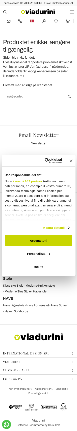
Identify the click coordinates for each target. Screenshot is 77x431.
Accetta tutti (38, 240)
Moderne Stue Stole (18, 291)
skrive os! (65, 62)
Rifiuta (38, 266)
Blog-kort (61, 388)
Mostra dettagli (54, 227)
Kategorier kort (43, 388)
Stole (7, 279)
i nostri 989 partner (27, 181)
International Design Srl (38, 353)
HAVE (8, 298)
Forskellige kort (37, 393)
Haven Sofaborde (16, 311)
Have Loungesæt (37, 305)
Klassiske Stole (13, 285)
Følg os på (38, 379)
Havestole (39, 291)
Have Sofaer (59, 305)
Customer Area (38, 370)
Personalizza (38, 253)
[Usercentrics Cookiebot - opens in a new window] (46, 160)
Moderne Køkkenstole (40, 285)
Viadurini (38, 362)
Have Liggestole (13, 305)
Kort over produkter (19, 388)
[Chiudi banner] (71, 160)
